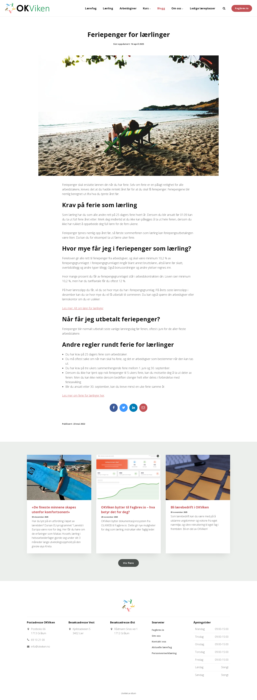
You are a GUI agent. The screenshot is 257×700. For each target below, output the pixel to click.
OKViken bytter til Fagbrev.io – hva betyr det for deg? (128, 509)
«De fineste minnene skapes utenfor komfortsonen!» (54, 509)
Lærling (107, 8)
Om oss (177, 8)
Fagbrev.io (242, 8)
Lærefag (90, 8)
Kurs (146, 8)
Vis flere (128, 563)
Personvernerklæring (164, 653)
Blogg (161, 8)
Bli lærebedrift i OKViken (190, 507)
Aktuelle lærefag (162, 647)
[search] (224, 8)
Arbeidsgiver (127, 8)
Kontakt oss (159, 641)
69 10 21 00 (38, 640)
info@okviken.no (40, 646)
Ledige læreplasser (202, 8)
